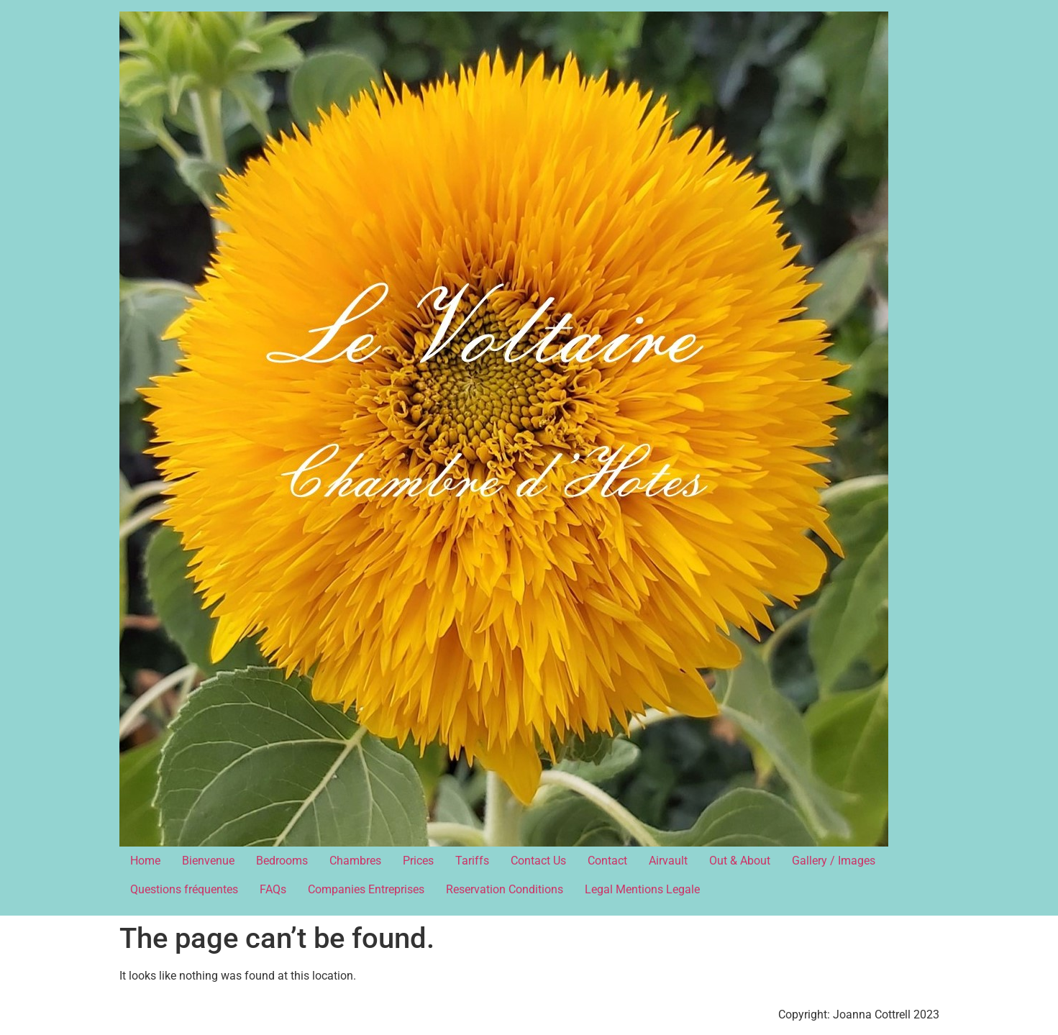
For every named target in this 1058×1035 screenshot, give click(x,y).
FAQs (273, 889)
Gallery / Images (833, 860)
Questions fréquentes (184, 889)
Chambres (355, 860)
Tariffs (472, 860)
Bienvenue (208, 860)
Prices (418, 860)
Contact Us (538, 860)
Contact (607, 860)
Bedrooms (282, 860)
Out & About (739, 860)
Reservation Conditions (504, 889)
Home (145, 860)
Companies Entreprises (366, 889)
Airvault (668, 860)
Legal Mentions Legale (642, 889)
